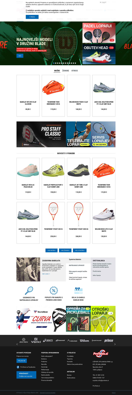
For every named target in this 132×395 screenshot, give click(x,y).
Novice (69, 375)
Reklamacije (45, 369)
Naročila (44, 364)
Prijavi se (21, 361)
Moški (57, 70)
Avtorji (114, 392)
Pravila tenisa (97, 271)
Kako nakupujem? (47, 356)
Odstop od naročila (47, 372)
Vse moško (51, 250)
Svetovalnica (71, 378)
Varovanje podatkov (47, 377)
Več (20, 56)
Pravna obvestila (46, 380)
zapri (103, 2)
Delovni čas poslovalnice (74, 364)
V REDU (32, 17)
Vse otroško (79, 250)
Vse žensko (65, 250)
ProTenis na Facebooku (27, 367)
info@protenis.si (103, 380)
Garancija (44, 367)
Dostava (44, 359)
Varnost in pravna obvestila (47, 392)
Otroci (74, 70)
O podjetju (70, 356)
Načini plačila (45, 375)
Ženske (65, 70)
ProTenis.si (96, 386)
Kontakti (69, 361)
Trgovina (70, 359)
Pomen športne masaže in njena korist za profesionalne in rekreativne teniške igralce (102, 265)
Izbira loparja (97, 275)
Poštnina (44, 361)
